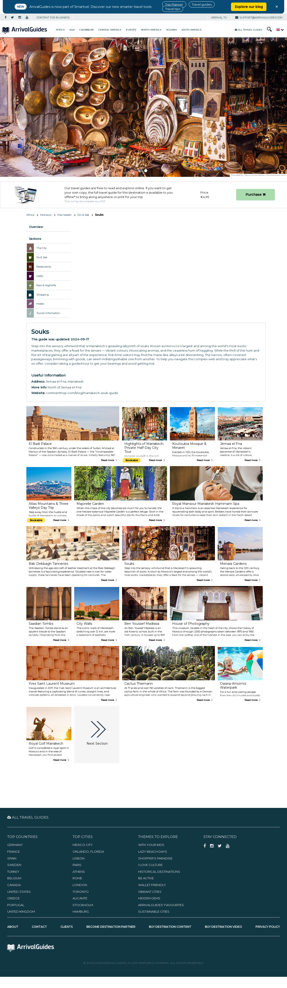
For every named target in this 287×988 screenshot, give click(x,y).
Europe (131, 29)
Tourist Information (48, 313)
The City (41, 248)
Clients (66, 927)
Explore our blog (249, 7)
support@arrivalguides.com (258, 17)
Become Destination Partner (110, 927)
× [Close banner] (276, 6)
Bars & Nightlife (46, 285)
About (12, 927)
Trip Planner (174, 4)
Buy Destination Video (223, 927)
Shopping (42, 294)
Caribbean (86, 29)
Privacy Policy (268, 927)
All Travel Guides (248, 29)
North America (151, 29)
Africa (60, 29)
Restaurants (43, 266)
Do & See (83, 214)
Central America (109, 29)
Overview (36, 227)
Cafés (39, 276)
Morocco (46, 214)
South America (191, 29)
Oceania (171, 29)
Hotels (40, 303)
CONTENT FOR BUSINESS (53, 17)
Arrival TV (219, 17)
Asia (72, 29)
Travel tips (172, 9)
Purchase (255, 194)
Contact (39, 927)
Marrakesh (64, 214)
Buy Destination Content (170, 927)
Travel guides (202, 4)
